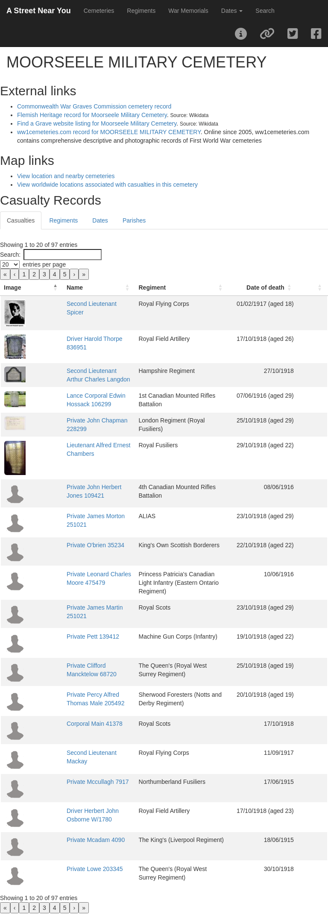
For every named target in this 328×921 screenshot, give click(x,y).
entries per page (44, 264)
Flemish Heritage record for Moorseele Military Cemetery (92, 114)
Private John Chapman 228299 (78, 428)
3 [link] (44, 274)
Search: (10, 254)
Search (264, 10)
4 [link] (54, 274)
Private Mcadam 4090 (66, 844)
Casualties (21, 220)
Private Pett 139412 (63, 640)
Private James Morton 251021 (77, 524)
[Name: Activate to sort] (86, 292)
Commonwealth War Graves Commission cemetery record (94, 106)
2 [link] (34, 274)
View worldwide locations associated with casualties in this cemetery (107, 184)
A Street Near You (38, 10)
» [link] (83, 274)
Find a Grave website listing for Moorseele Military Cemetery (96, 123)
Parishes (134, 220)
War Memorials (188, 10)
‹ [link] (15, 274)
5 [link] (65, 274)
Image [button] (12, 296)
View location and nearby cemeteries (66, 176)
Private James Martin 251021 (76, 611)
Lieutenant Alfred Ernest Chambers (83, 453)
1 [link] (24, 274)
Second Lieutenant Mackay (73, 757)
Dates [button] (232, 10)
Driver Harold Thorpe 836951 (75, 347)
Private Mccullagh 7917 (68, 786)
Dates (100, 220)
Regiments (141, 10)
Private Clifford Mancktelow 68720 (82, 669)
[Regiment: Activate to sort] (199, 292)
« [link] (5, 274)
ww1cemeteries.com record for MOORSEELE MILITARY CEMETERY (109, 132)
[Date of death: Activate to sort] (285, 292)
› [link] (74, 274)
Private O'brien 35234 (66, 553)
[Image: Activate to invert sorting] (17, 292)
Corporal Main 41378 (65, 727)
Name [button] (45, 296)
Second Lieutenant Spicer (71, 312)
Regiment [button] (155, 296)
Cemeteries (99, 10)
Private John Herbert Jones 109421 (84, 495)
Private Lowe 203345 (65, 873)
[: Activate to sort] (319, 292)
